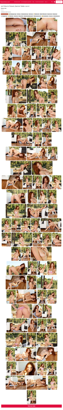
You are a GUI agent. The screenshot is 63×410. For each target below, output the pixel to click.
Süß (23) (18, 14)
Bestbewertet (17, 1)
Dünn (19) (31, 14)
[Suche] (52, 2)
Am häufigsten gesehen (26, 1)
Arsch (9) (16, 16)
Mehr (46, 1)
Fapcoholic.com (5, 2)
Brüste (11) (55, 14)
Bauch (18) (49, 14)
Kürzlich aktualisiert (40, 1)
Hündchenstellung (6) (28, 16)
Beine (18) (37, 14)
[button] (54, 2)
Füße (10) (11, 16)
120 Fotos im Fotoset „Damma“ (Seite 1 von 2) (15, 6)
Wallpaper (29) (13, 14)
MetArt (2, 10)
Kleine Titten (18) (43, 14)
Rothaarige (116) (4, 14)
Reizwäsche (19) (24, 14)
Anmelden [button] (59, 1)
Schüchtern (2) (56, 16)
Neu (33, 1)
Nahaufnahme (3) (37, 16)
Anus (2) (51, 16)
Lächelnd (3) (45, 16)
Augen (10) (5, 16)
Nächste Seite (31, 406)
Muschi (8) (21, 16)
